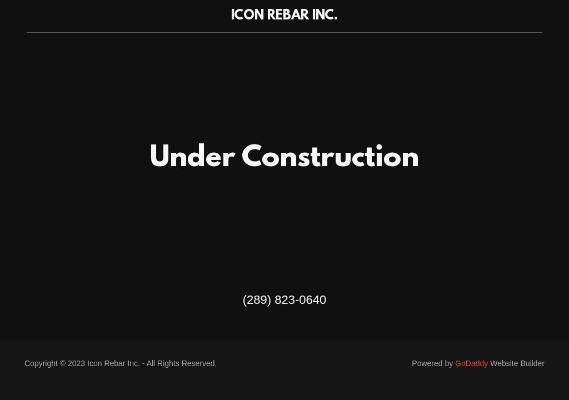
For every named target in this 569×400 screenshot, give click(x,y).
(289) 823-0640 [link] (284, 300)
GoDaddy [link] (471, 363)
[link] (284, 16)
